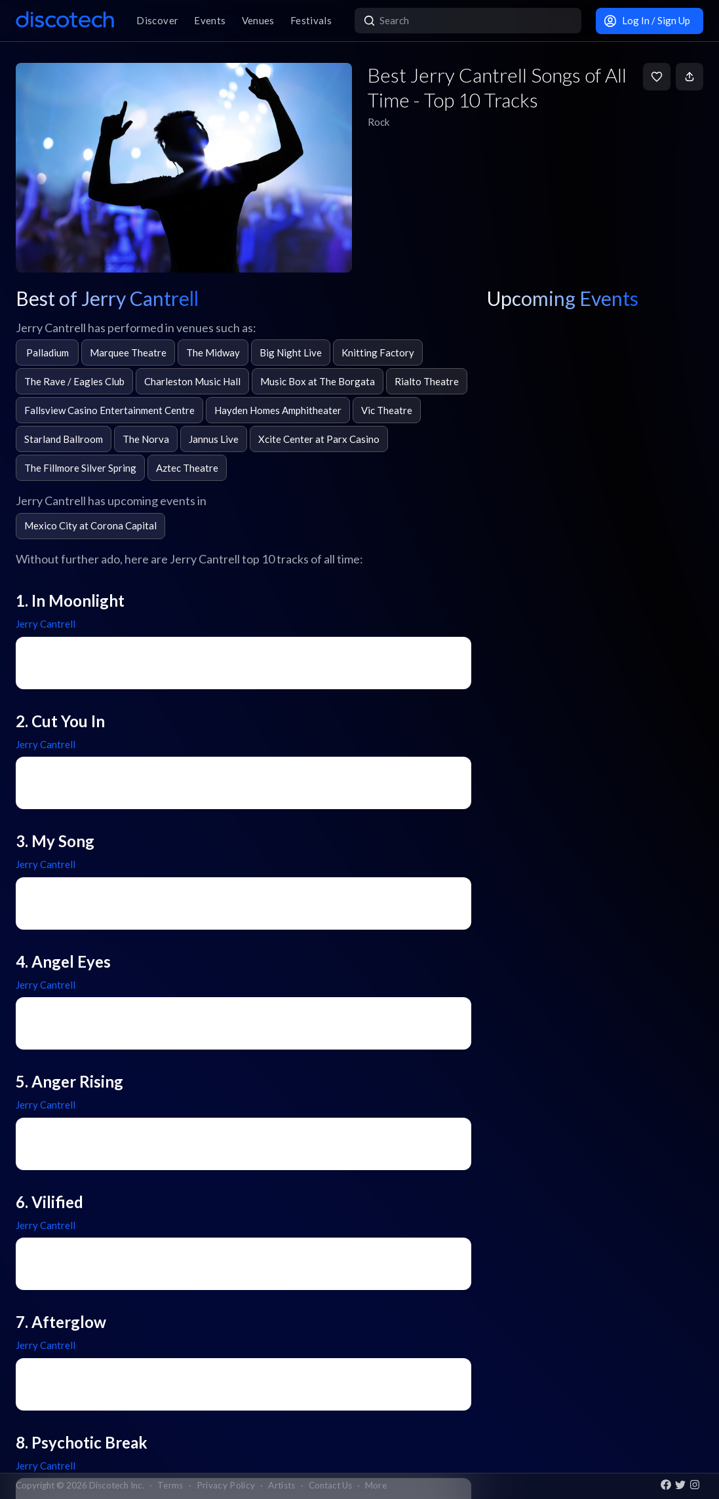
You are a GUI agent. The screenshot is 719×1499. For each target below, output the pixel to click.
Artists (281, 1485)
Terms (170, 1485)
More (376, 1485)
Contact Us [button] (330, 1485)
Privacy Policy (226, 1485)
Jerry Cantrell (45, 624)
